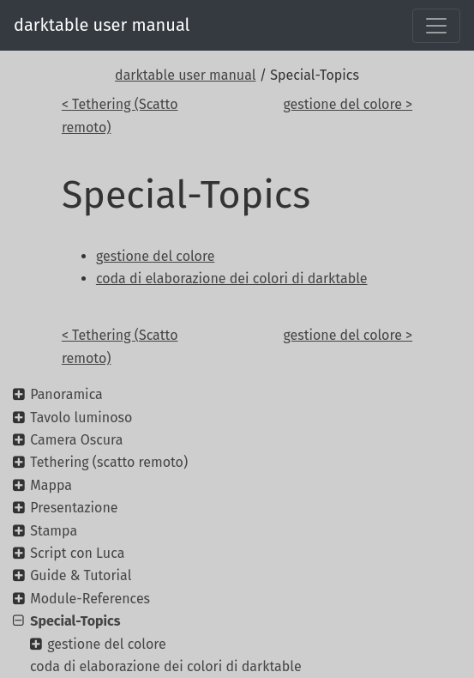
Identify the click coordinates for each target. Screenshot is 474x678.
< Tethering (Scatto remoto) (120, 115)
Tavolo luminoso (81, 417)
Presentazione (73, 507)
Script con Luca (77, 553)
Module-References (90, 598)
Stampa (53, 531)
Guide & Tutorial (80, 575)
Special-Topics (75, 621)
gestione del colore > (347, 104)
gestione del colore (106, 644)
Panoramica (66, 394)
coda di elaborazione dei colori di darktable (166, 666)
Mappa (51, 485)
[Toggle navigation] (436, 26)
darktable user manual (101, 25)
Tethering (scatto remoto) (109, 462)
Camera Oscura (76, 440)
